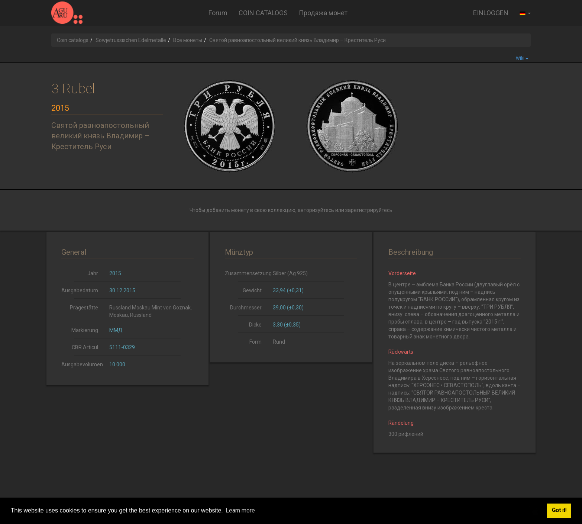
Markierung (84, 330)
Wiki (522, 58)
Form (255, 342)
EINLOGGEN (490, 13)
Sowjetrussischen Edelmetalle (131, 40)
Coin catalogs (72, 40)
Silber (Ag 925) (290, 273)
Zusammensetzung (246, 273)
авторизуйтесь (316, 210)
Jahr (92, 273)
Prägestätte (84, 308)
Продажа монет (323, 13)
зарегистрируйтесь (368, 210)
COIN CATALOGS (263, 13)
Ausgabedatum (79, 290)
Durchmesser (246, 308)
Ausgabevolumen (82, 364)
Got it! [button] (559, 510)
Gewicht (252, 290)
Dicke (255, 325)
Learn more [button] (240, 510)
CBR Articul (85, 347)
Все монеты (187, 40)
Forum (217, 13)
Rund (279, 342)
